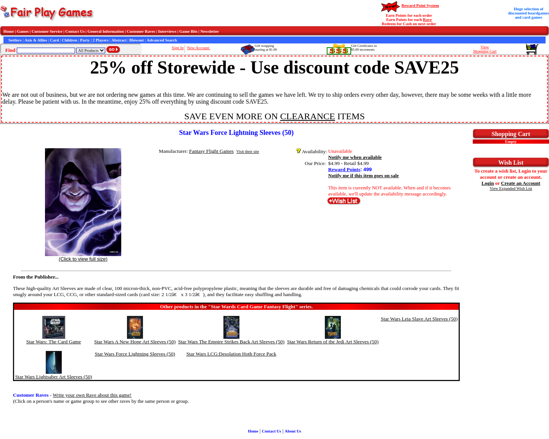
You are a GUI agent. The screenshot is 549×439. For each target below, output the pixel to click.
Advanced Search (162, 40)
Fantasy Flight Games (211, 151)
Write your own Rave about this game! (92, 395)
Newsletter (210, 31)
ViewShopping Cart (485, 49)
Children (69, 40)
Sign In (178, 48)
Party (85, 40)
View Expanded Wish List (511, 188)
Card (54, 40)
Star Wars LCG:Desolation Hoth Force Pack (231, 354)
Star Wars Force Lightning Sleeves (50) (135, 354)
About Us (293, 431)
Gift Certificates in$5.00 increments (364, 47)
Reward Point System (420, 5)
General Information (106, 31)
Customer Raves (141, 31)
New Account (198, 48)
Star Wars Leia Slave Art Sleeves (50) (419, 319)
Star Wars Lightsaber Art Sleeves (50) (53, 377)
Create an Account (520, 183)
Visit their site (247, 151)
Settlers (14, 40)
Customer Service (47, 31)
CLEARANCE (307, 116)
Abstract (119, 40)
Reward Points (344, 169)
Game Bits (188, 31)
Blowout (136, 40)
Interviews (167, 31)
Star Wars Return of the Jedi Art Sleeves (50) (333, 341)
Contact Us (75, 31)
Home (8, 31)
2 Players (101, 40)
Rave (427, 20)
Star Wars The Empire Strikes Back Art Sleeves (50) (231, 341)
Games (23, 31)
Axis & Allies (35, 40)
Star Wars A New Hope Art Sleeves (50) (135, 341)
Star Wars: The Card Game (53, 341)
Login (488, 183)
